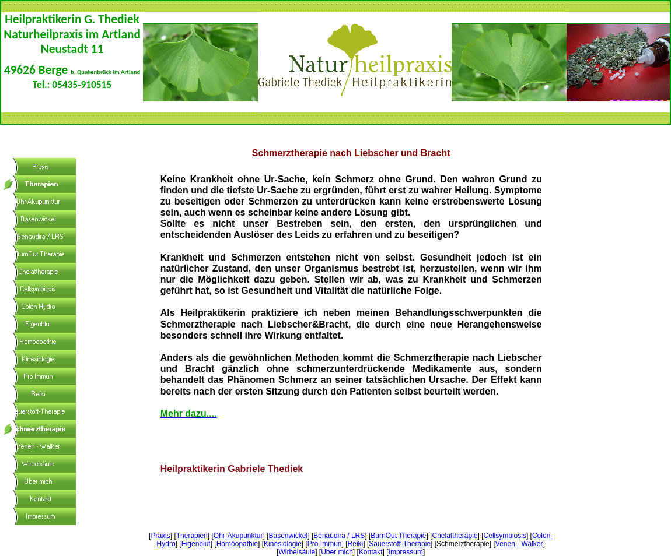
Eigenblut (196, 544)
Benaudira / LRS (339, 536)
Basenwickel (288, 536)
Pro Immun (324, 544)
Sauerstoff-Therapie (400, 544)
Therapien (192, 536)
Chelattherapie (455, 536)
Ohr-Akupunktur (238, 536)
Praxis (160, 536)
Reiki (356, 544)
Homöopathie (237, 544)
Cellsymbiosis (505, 536)
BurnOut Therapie (398, 536)
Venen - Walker (519, 544)
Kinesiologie (283, 544)
